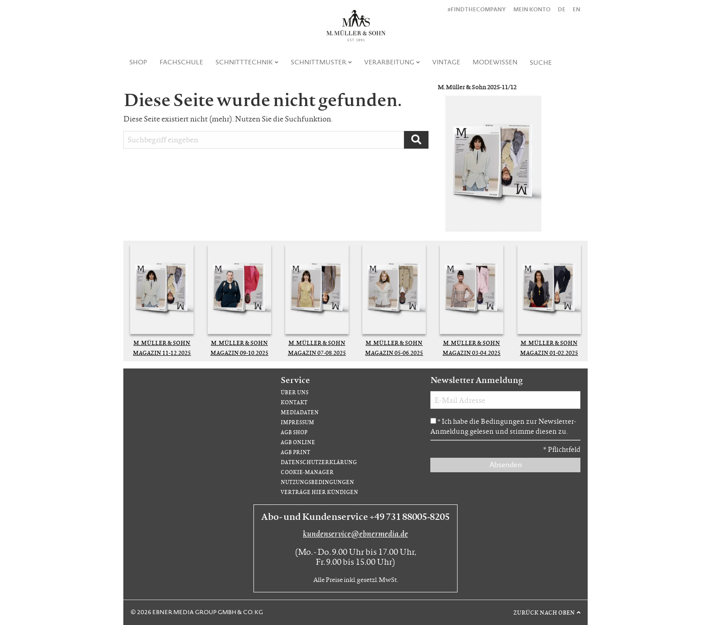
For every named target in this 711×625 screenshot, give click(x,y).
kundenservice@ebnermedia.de (355, 533)
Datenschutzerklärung (319, 462)
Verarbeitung (389, 62)
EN (576, 9)
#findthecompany (477, 9)
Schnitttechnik (244, 62)
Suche (541, 62)
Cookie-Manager (307, 472)
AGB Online (298, 442)
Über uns (294, 392)
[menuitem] (138, 62)
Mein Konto (531, 9)
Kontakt (294, 402)
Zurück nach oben (544, 612)
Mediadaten (300, 412)
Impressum (297, 422)
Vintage (446, 62)
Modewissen (494, 62)
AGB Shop (294, 432)
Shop (138, 62)
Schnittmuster (318, 62)
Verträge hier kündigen (319, 492)
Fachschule (181, 62)
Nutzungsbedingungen (317, 482)
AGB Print (295, 452)
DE (561, 9)
